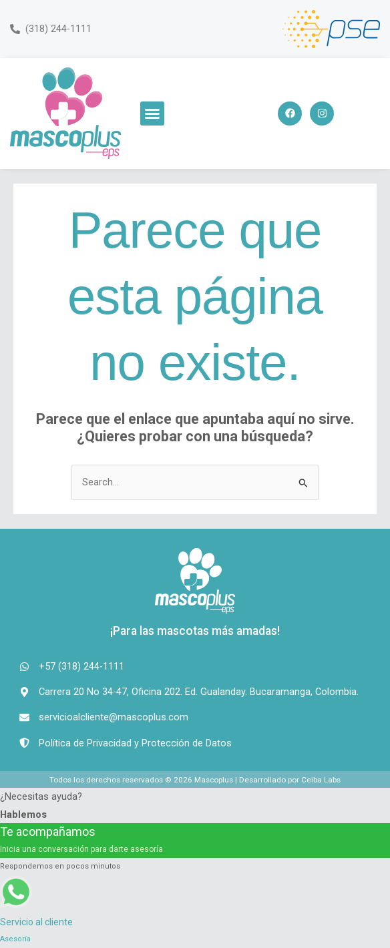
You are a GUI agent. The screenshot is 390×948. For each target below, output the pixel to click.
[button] (152, 113)
